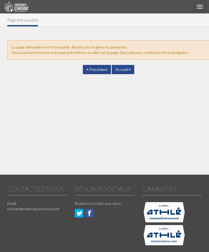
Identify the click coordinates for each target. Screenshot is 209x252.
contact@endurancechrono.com (33, 208)
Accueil (123, 69)
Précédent (96, 69)
